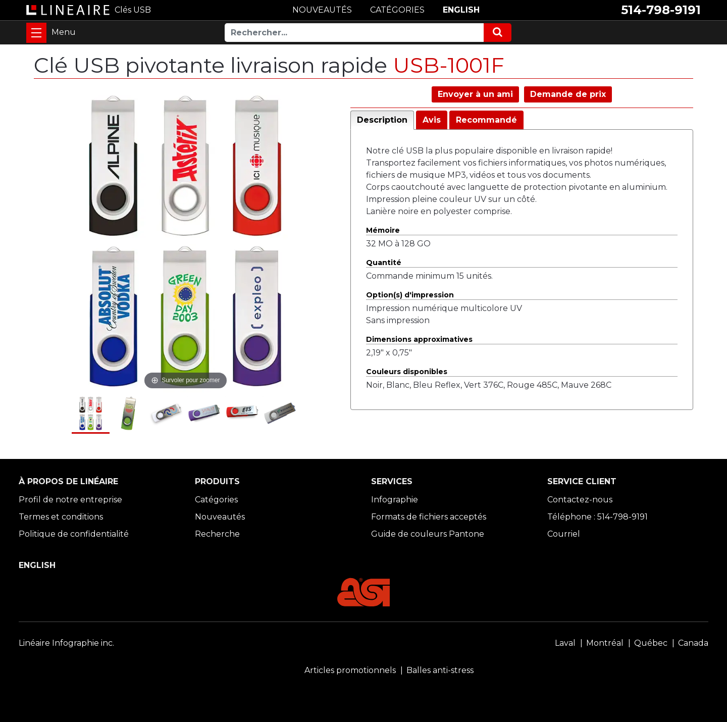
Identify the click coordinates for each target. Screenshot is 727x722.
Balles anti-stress (440, 670)
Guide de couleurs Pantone (427, 534)
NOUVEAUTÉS (322, 10)
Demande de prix (568, 94)
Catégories (216, 499)
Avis (432, 120)
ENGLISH (461, 10)
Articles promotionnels (350, 670)
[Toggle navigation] (36, 33)
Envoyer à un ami (475, 94)
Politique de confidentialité (74, 534)
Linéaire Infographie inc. (66, 643)
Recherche (217, 534)
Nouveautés (220, 517)
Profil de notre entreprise (70, 499)
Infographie (394, 499)
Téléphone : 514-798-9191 (597, 517)
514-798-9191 (661, 10)
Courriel (563, 534)
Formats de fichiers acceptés (428, 517)
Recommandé (486, 120)
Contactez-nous (579, 499)
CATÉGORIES (397, 10)
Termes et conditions (61, 517)
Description (382, 120)
